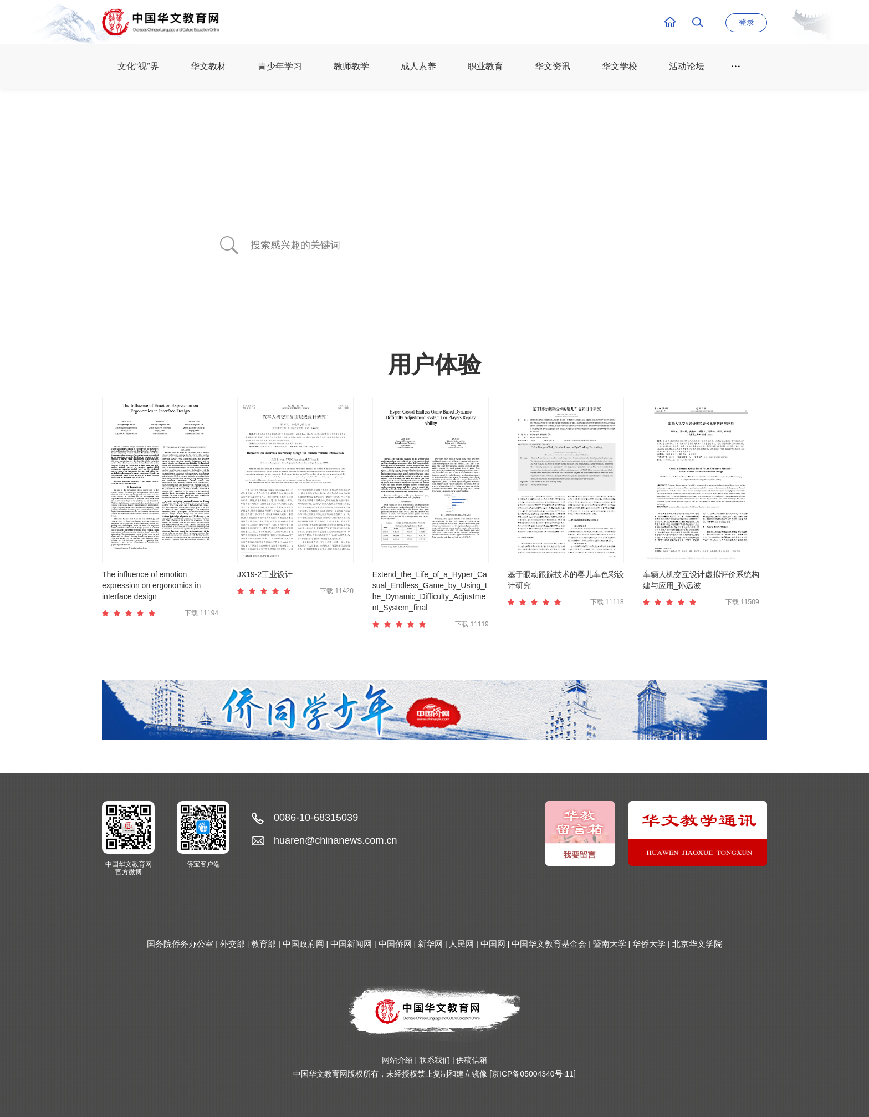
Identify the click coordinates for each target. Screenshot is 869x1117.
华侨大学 (649, 943)
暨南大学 (609, 943)
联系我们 (434, 1059)
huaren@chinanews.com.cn (335, 840)
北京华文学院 (697, 943)
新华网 (430, 943)
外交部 (232, 943)
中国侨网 (395, 943)
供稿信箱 (471, 1059)
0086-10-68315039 (316, 817)
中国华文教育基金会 (549, 943)
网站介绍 (397, 1059)
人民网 (461, 943)
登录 (746, 22)
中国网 (492, 943)
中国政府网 (303, 943)
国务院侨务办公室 (180, 943)
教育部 (263, 943)
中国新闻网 (351, 943)
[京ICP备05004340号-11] (532, 1073)
